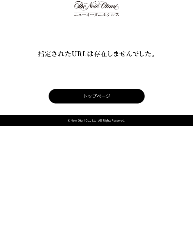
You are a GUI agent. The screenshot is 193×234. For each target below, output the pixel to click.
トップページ (96, 96)
